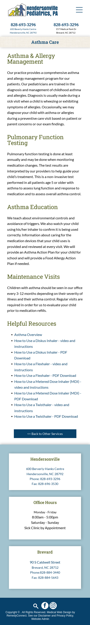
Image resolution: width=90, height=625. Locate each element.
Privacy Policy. (65, 615)
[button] (79, 9)
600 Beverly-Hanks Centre (23, 29)
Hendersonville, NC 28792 (23, 32)
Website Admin (40, 619)
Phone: (35, 479)
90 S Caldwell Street (45, 562)
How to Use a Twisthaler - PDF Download (46, 416)
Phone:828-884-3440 (45, 572)
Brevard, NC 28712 (45, 567)
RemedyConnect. (16, 615)
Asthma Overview (28, 334)
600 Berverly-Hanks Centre (45, 469)
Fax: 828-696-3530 (45, 484)
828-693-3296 (50, 479)
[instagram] (53, 606)
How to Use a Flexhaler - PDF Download (45, 375)
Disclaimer (44, 615)
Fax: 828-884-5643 (45, 577)
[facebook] (44, 606)
